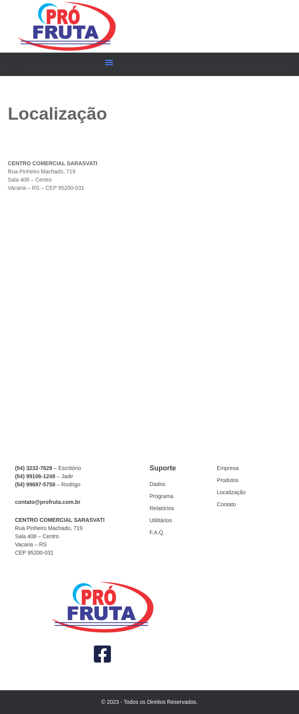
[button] (109, 62)
